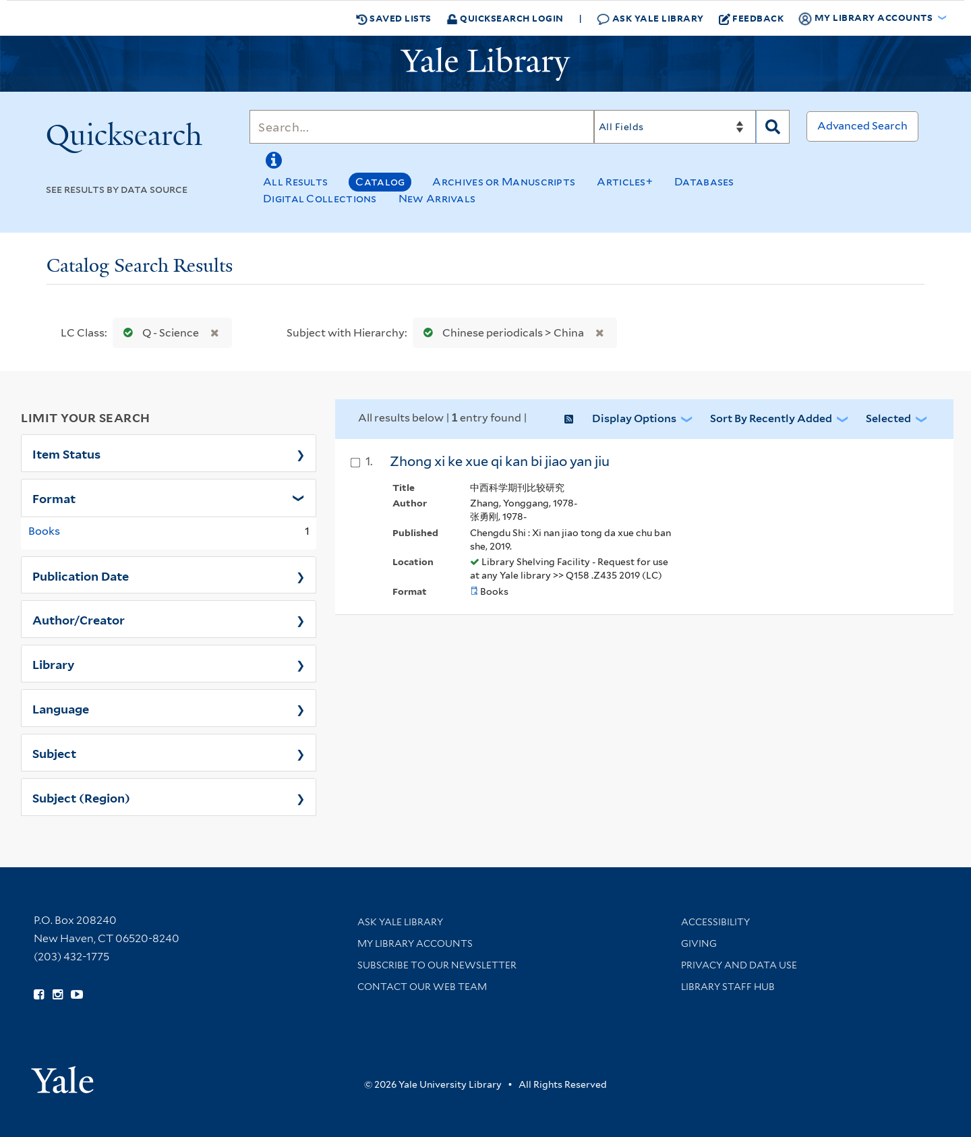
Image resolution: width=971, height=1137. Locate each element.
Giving (699, 943)
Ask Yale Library (650, 18)
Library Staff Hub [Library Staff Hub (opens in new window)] (728, 986)
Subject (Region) (81, 797)
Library (53, 663)
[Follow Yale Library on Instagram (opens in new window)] (58, 995)
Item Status (66, 453)
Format (54, 498)
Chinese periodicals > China (500, 332)
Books (44, 531)
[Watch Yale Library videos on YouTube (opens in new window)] (77, 995)
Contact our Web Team (422, 986)
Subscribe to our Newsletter (437, 965)
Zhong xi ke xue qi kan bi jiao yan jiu (500, 461)
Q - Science (158, 332)
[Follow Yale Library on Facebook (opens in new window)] (39, 995)
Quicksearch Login (505, 17)
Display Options (634, 418)
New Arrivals (437, 198)
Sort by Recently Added (771, 418)
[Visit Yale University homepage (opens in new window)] (62, 1075)
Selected (888, 418)
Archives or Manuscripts (503, 181)
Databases (704, 181)
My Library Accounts (415, 943)
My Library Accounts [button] (866, 18)
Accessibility (715, 921)
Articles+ (625, 181)
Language (60, 708)
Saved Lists (394, 18)
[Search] (421, 127)
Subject (54, 753)
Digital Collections (320, 198)
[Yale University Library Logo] (485, 64)
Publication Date (80, 575)
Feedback (751, 18)
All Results (295, 181)
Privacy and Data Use (739, 965)
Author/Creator (78, 619)
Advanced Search (862, 125)
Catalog (380, 181)
